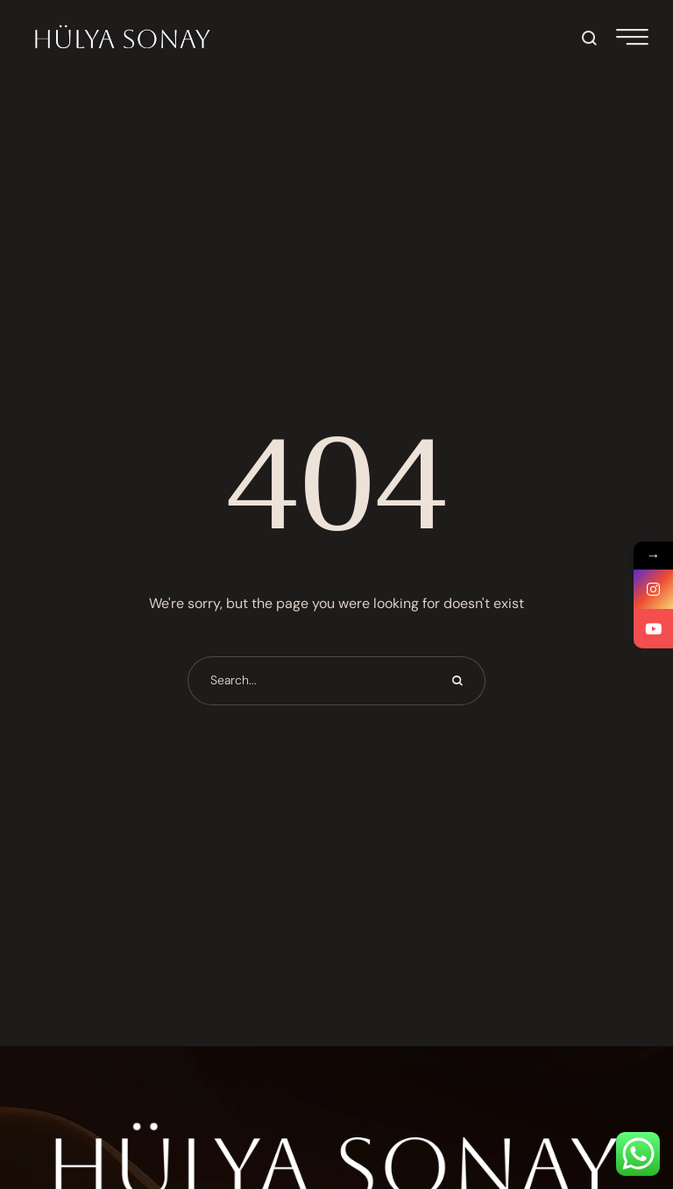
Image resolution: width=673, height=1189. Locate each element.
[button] (590, 37)
